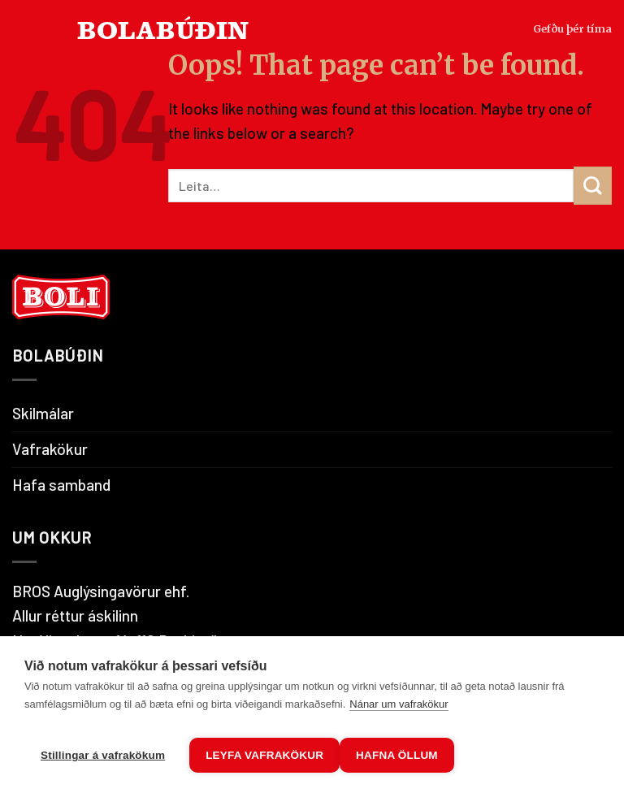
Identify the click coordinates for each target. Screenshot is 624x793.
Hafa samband (61, 484)
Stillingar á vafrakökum (103, 755)
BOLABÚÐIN (163, 64)
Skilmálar (43, 413)
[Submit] (593, 186)
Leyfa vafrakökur (264, 755)
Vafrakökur (50, 449)
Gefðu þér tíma (562, 64)
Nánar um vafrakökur (398, 712)
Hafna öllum (416, 755)
